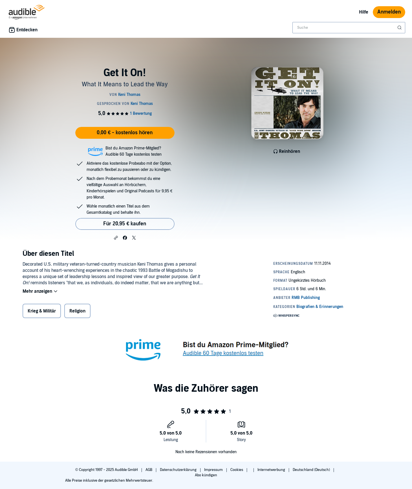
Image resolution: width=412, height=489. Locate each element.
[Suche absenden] (400, 27)
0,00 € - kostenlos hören (125, 133)
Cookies (237, 470)
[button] (116, 237)
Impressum (214, 470)
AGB (149, 470)
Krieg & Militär (42, 311)
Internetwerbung (271, 470)
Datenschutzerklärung (178, 470)
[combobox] (348, 27)
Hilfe (363, 12)
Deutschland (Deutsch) (312, 470)
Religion (77, 311)
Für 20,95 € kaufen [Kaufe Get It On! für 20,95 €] (124, 224)
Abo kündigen (206, 475)
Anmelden (389, 12)
